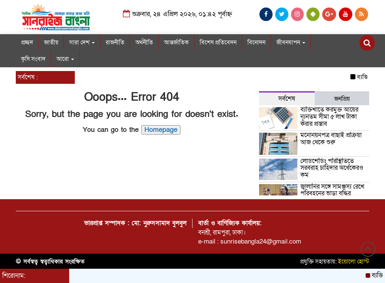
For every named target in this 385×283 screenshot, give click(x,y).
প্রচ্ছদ (27, 42)
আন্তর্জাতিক (176, 42)
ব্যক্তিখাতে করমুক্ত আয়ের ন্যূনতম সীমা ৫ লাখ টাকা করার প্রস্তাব (329, 116)
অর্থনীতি (144, 42)
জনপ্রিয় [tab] (342, 99)
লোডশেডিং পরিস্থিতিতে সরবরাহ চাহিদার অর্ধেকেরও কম (331, 168)
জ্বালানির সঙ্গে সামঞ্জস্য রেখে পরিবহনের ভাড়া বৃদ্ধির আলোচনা (332, 193)
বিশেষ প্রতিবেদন (218, 42)
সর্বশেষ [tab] (286, 98)
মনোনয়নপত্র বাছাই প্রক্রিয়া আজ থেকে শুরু (331, 139)
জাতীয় (51, 42)
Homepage (160, 130)
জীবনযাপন (290, 42)
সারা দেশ (82, 42)
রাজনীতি (115, 42)
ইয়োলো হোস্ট (353, 261)
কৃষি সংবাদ (33, 59)
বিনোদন (256, 42)
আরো (65, 59)
